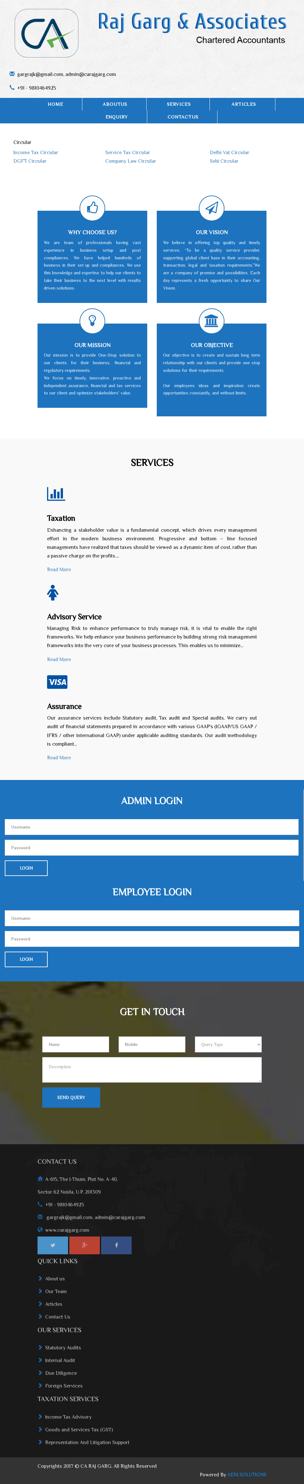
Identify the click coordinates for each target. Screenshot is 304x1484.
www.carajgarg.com (67, 1235)
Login (26, 868)
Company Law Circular (130, 161)
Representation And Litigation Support (83, 1447)
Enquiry (117, 117)
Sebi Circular (224, 161)
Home (55, 104)
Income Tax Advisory (65, 1422)
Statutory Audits (59, 1353)
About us (51, 1283)
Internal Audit (56, 1365)
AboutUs (115, 104)
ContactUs (183, 117)
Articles (50, 1309)
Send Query (71, 1097)
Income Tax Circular (35, 152)
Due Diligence (57, 1378)
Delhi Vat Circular (229, 152)
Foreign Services (60, 1391)
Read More (59, 569)
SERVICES (178, 104)
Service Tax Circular (127, 152)
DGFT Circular (29, 161)
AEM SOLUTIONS (246, 1475)
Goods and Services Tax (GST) (75, 1434)
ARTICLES (243, 104)
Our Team (52, 1296)
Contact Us (54, 1321)
